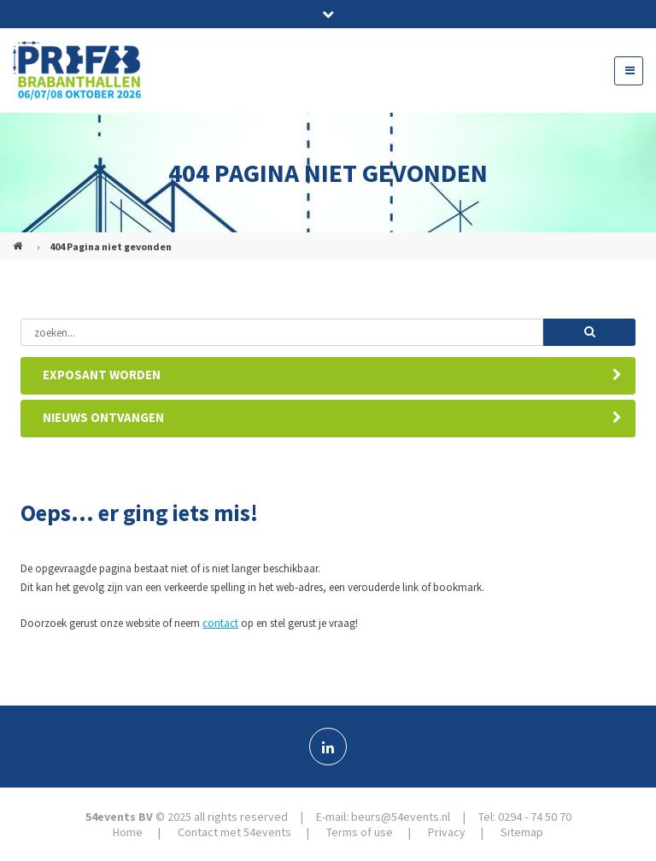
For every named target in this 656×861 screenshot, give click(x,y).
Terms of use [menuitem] (359, 832)
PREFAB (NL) (19, 239)
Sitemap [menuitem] (522, 832)
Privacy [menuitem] (447, 832)
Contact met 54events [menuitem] (234, 832)
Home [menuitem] (128, 832)
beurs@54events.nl (400, 816)
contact (220, 623)
